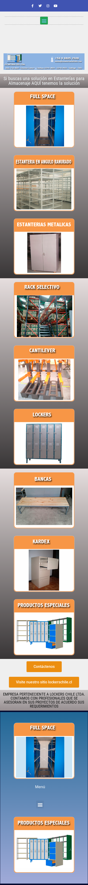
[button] (44, 20)
